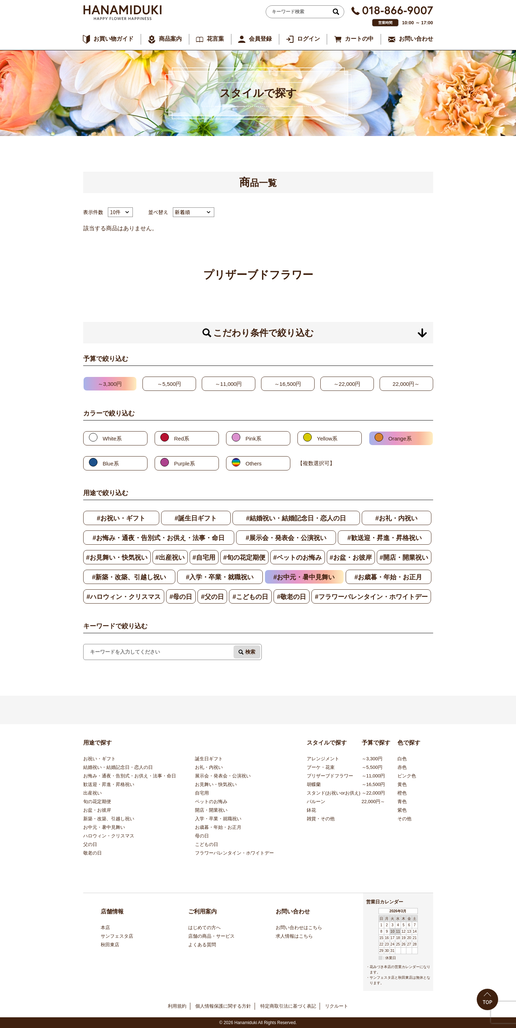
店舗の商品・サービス (211, 936)
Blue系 (111, 463)
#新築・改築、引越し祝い (129, 577)
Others (254, 463)
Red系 (182, 438)
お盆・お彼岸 (97, 810)
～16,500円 (287, 384)
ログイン (308, 39)
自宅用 (202, 793)
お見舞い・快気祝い (216, 784)
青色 (402, 801)
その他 (404, 818)
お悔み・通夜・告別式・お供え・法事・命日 (129, 775)
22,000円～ (406, 384)
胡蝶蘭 (314, 784)
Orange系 (400, 438)
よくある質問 (202, 944)
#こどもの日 (250, 596)
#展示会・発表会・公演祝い (286, 537)
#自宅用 (203, 557)
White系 (112, 438)
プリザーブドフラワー (330, 775)
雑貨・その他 (321, 818)
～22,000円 (347, 384)
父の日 (90, 844)
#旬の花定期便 (244, 557)
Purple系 (184, 463)
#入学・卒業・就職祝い (220, 577)
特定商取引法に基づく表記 (288, 1006)
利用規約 (177, 1006)
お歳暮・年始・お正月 (218, 827)
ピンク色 (406, 775)
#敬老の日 (291, 596)
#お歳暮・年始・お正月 (388, 577)
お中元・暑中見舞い (104, 827)
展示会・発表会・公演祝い (223, 775)
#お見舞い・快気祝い (116, 557)
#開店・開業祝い (404, 557)
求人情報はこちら (294, 936)
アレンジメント (323, 758)
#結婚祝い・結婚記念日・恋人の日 (296, 518)
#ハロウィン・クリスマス (123, 596)
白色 (402, 758)
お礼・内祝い (209, 767)
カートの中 (359, 39)
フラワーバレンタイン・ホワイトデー (234, 853)
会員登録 (260, 39)
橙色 (402, 793)
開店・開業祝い (211, 810)
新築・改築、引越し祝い (108, 818)
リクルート (336, 1006)
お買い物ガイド (114, 39)
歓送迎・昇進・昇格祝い (108, 784)
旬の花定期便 (97, 801)
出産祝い (92, 793)
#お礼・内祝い (396, 518)
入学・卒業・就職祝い (218, 818)
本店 (105, 927)
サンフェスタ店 (117, 936)
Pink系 (253, 438)
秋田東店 (110, 944)
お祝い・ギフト (99, 758)
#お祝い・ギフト (121, 518)
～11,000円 (228, 384)
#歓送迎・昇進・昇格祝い (384, 537)
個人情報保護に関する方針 (223, 1006)
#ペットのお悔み (297, 557)
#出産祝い (170, 557)
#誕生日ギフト (196, 518)
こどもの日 (206, 844)
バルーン (316, 801)
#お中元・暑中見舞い (304, 577)
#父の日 (212, 596)
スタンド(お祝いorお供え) (333, 793)
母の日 (202, 835)
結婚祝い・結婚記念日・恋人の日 (118, 767)
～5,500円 (169, 384)
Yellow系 (327, 438)
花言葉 (215, 39)
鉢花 (311, 810)
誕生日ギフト (209, 758)
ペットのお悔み (211, 801)
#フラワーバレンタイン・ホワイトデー (371, 596)
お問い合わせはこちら (299, 927)
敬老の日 (92, 853)
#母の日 (180, 596)
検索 (250, 652)
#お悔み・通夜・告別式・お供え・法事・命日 (158, 537)
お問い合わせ (416, 39)
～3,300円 (110, 384)
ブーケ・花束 (321, 767)
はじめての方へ (204, 927)
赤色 (402, 767)
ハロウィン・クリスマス (108, 835)
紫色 (402, 810)
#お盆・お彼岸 (351, 557)
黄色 (402, 784)
